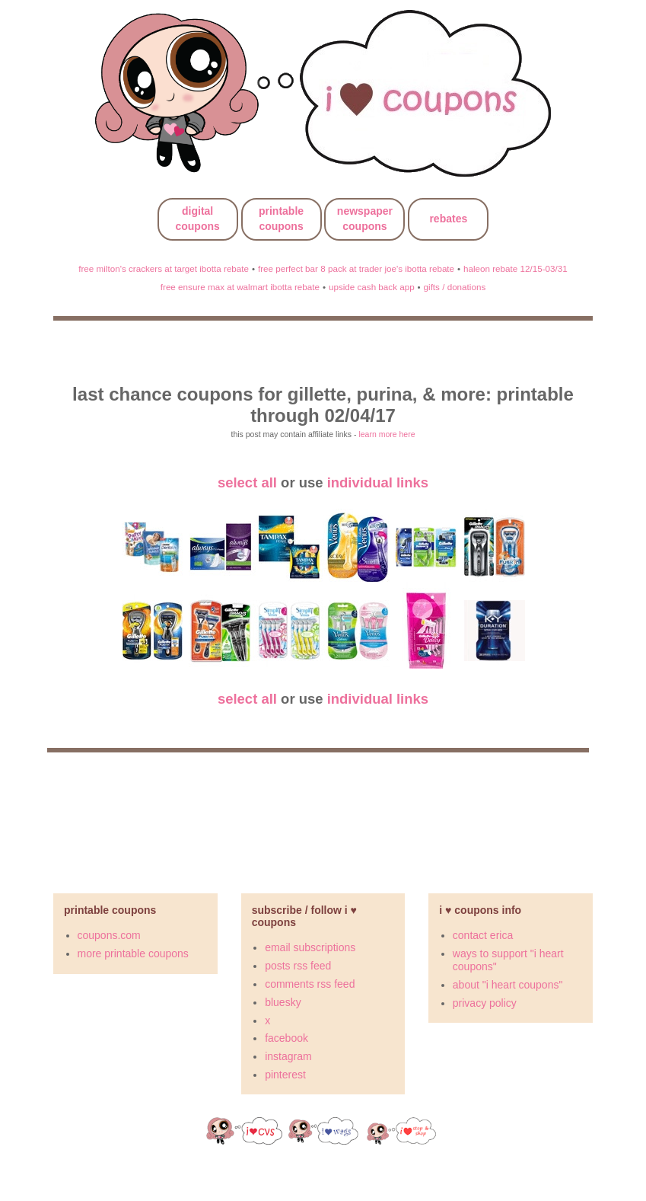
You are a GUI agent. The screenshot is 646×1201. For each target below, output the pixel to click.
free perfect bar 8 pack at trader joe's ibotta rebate (356, 268)
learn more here (386, 434)
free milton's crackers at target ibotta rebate (163, 268)
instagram (288, 1056)
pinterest (285, 1074)
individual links (377, 482)
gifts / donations (455, 287)
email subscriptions (310, 947)
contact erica (483, 935)
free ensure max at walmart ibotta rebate (240, 287)
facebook (286, 1038)
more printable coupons (133, 953)
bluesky (283, 1002)
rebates (448, 218)
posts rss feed (298, 966)
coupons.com (109, 935)
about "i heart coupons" (508, 985)
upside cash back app (372, 287)
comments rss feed (310, 984)
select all (247, 482)
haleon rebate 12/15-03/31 (515, 268)
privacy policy (485, 1003)
